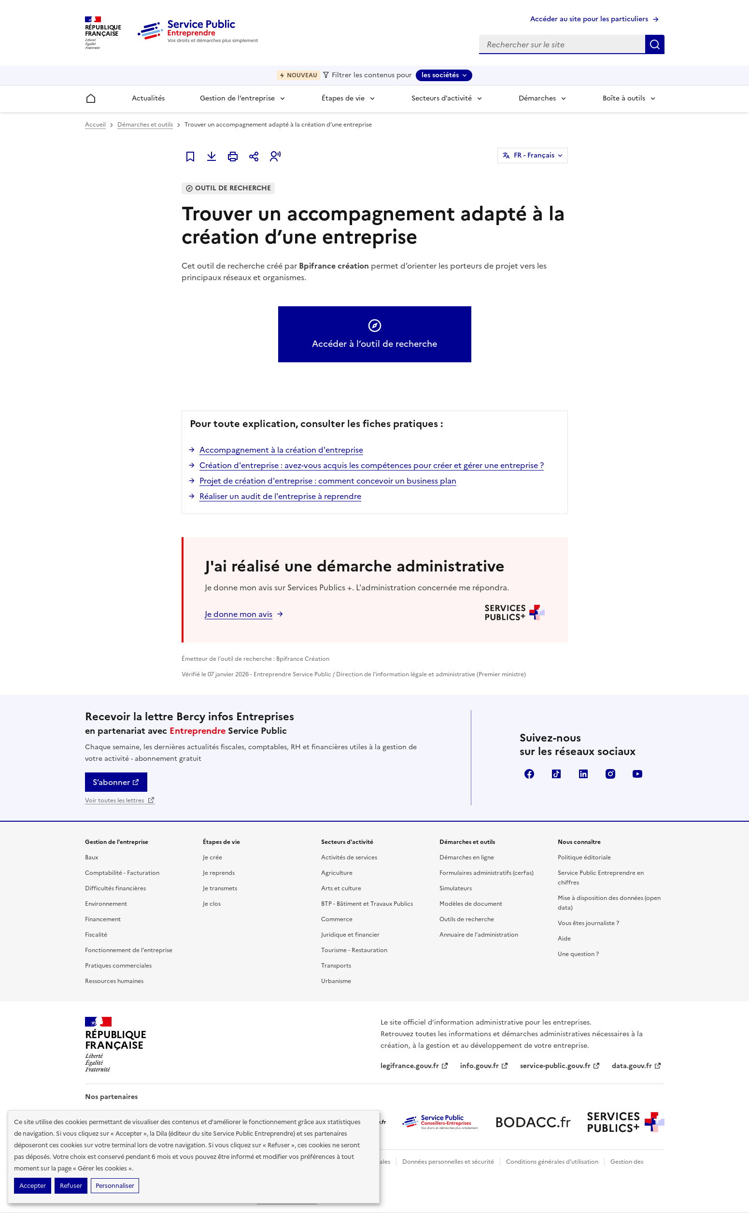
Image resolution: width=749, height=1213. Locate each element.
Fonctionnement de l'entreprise (128, 950)
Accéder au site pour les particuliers (589, 19)
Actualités (148, 98)
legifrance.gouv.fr (415, 1066)
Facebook (529, 774)
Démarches (537, 98)
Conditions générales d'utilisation (552, 1161)
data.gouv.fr (637, 1066)
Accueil (95, 124)
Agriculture (337, 873)
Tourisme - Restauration (354, 950)
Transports (336, 965)
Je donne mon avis (238, 614)
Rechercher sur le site (654, 44)
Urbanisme (336, 981)
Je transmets (220, 888)
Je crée (212, 857)
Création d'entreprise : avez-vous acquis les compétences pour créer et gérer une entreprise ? (371, 465)
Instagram (610, 774)
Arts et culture (341, 888)
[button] (275, 156)
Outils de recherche (466, 919)
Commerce (337, 919)
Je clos (212, 903)
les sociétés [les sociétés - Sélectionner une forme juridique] (440, 75)
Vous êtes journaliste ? (588, 923)
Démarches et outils (145, 124)
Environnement (106, 903)
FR (534, 155)
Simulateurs (455, 888)
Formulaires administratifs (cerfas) (486, 873)
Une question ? (578, 954)
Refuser (71, 1185)
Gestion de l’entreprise (237, 98)
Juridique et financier (350, 934)
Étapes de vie (343, 98)
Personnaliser (115, 1185)
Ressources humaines (114, 981)
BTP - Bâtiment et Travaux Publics (367, 903)
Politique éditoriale (584, 857)
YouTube (637, 774)
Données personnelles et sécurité (448, 1161)
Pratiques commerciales (118, 965)
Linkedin (583, 774)
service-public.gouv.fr (560, 1066)
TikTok (556, 774)
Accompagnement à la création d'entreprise (281, 450)
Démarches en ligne (466, 857)
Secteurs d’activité (441, 98)
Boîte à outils (624, 98)
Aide (564, 938)
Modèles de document (470, 903)
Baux (91, 857)
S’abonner (116, 782)
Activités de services (349, 857)
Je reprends (219, 873)
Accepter (32, 1185)
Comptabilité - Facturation (122, 873)
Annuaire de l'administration (478, 934)
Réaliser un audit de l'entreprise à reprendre (280, 496)
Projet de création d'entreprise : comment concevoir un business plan (327, 480)
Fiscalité (96, 934)
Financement (103, 919)
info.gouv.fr (484, 1066)
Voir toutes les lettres (120, 800)
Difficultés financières (115, 888)
